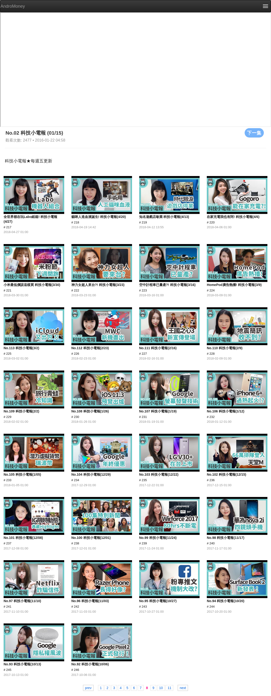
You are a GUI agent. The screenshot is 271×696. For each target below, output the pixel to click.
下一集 (254, 132)
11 (169, 688)
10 (161, 688)
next (183, 688)
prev (88, 688)
